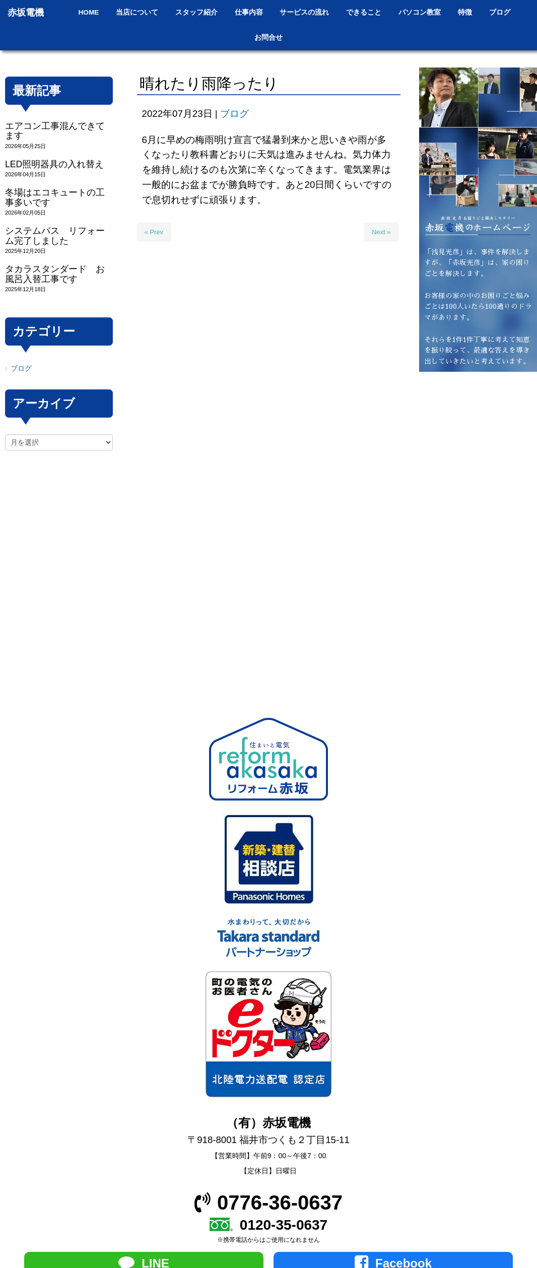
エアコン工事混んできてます (55, 131)
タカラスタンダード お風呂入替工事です (55, 274)
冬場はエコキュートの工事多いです (55, 197)
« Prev (154, 232)
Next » (381, 232)
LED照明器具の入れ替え (54, 164)
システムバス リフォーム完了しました (55, 235)
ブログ (234, 113)
